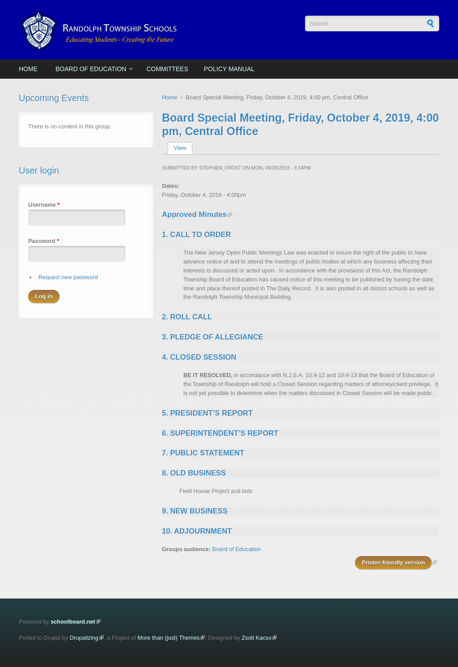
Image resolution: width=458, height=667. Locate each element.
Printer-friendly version (393, 562)
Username (43, 204)
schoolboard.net (73, 621)
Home (28, 68)
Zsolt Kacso (256, 637)
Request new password (68, 277)
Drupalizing (84, 637)
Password (43, 241)
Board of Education (90, 68)
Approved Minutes (194, 214)
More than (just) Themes (168, 637)
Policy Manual (229, 68)
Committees (167, 68)
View (183, 147)
